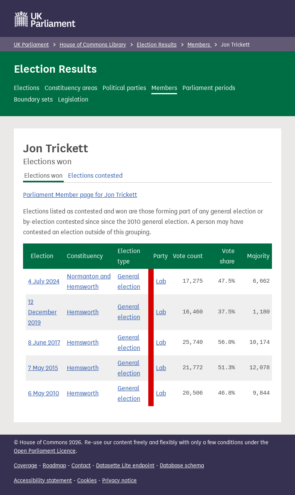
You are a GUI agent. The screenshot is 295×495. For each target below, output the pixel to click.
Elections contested (95, 175)
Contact (81, 465)
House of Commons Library (93, 45)
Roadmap (54, 465)
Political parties (124, 88)
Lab (161, 281)
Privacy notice (119, 480)
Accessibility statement (43, 480)
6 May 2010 (43, 393)
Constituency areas (71, 88)
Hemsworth (83, 312)
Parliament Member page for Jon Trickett (80, 194)
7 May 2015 (43, 368)
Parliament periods (208, 88)
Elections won (43, 175)
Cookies (87, 480)
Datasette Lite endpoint (125, 465)
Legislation (73, 99)
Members (199, 45)
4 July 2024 (44, 281)
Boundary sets (33, 99)
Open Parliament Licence (45, 451)
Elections (26, 88)
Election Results (157, 45)
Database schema (182, 465)
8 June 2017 (44, 342)
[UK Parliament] (45, 19)
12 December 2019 (42, 312)
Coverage (25, 465)
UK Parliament (31, 45)
